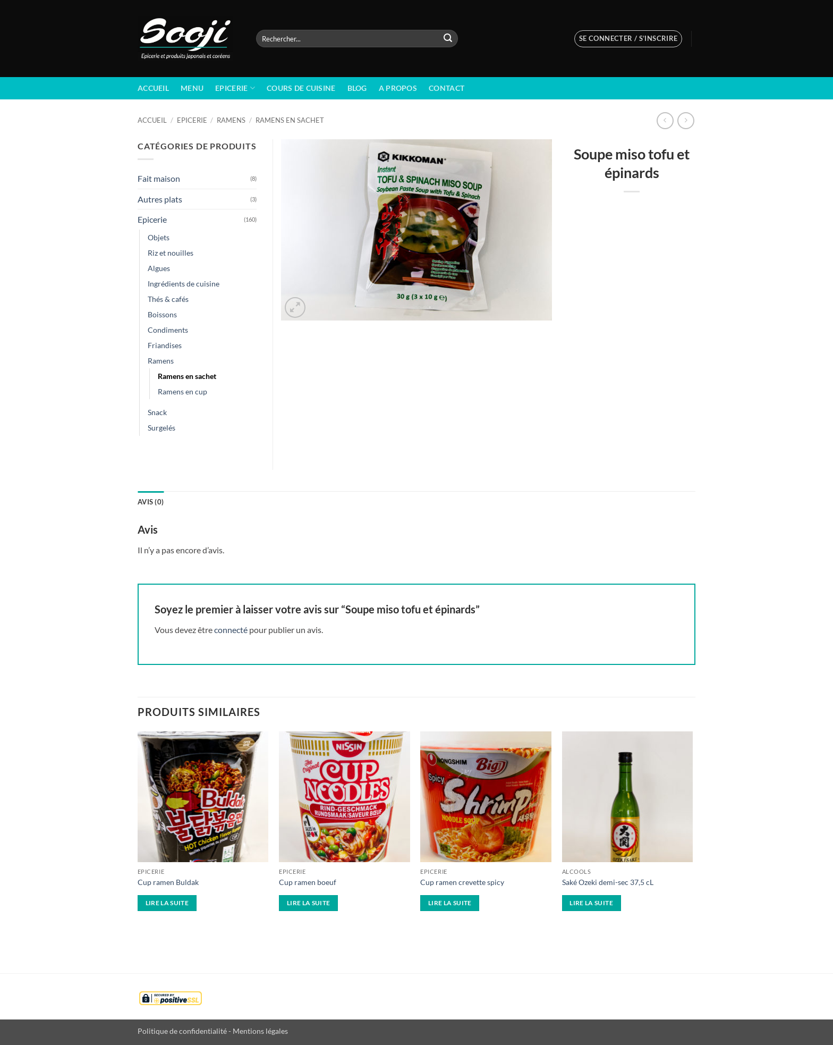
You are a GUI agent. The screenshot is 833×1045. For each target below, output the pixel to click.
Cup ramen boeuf (307, 882)
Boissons (162, 314)
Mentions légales (260, 1030)
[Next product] (665, 120)
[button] (628, 38)
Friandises (165, 345)
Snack (157, 412)
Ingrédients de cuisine (183, 283)
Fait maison (159, 178)
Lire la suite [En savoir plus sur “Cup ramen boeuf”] (308, 902)
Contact (446, 87)
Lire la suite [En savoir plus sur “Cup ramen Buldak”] (167, 902)
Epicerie (235, 88)
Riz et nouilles (170, 252)
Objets (158, 237)
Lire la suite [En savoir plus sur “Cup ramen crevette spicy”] (450, 902)
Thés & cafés (168, 299)
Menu (192, 87)
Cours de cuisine (301, 87)
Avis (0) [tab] (151, 502)
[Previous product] (685, 120)
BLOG (357, 87)
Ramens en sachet (290, 120)
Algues (159, 268)
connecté (231, 630)
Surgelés (161, 427)
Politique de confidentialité (182, 1030)
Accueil (153, 87)
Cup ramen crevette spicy (462, 882)
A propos (398, 87)
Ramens (231, 120)
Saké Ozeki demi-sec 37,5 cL (607, 882)
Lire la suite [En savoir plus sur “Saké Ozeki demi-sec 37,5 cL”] (591, 902)
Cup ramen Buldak (168, 882)
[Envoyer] (448, 39)
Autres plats (160, 199)
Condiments (168, 329)
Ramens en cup (182, 391)
